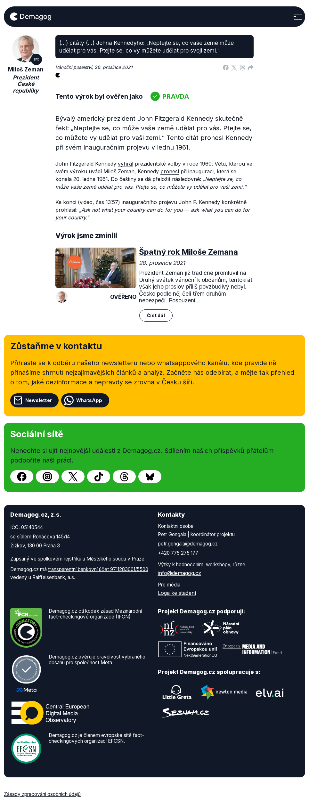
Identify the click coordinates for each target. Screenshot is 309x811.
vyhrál (125, 163)
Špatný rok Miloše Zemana (188, 252)
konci (69, 202)
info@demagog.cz (179, 573)
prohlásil (65, 210)
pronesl (169, 171)
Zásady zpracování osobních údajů (42, 794)
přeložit (161, 179)
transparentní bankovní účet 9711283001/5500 (98, 569)
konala (63, 179)
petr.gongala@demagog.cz (188, 544)
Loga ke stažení (177, 593)
